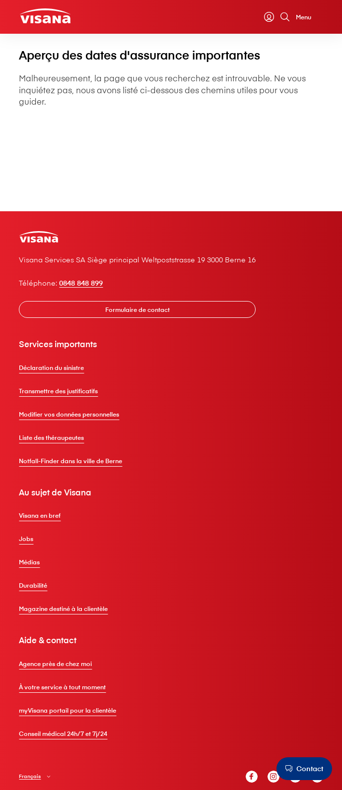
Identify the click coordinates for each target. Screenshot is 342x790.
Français (31, 777)
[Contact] (303, 768)
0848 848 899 (82, 283)
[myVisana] (268, 17)
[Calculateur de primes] (252, 17)
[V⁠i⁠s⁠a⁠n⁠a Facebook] (250, 778)
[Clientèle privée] (46, 16)
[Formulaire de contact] (138, 310)
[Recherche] (283, 17)
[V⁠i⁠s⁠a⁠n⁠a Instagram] (272, 778)
